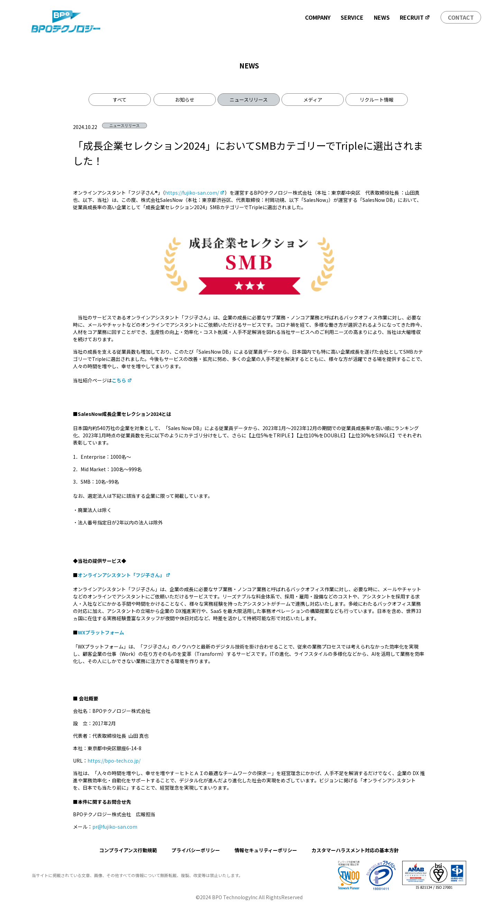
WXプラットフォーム (101, 632)
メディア (312, 99)
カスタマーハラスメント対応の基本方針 (355, 850)
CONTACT (461, 17)
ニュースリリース (249, 99)
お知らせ (184, 99)
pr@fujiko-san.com (114, 826)
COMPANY (318, 17)
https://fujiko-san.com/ (195, 192)
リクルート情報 (377, 99)
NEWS (382, 17)
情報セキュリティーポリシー (265, 850)
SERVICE (352, 17)
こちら (122, 380)
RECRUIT (415, 17)
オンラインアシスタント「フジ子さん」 (124, 574)
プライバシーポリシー (196, 850)
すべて (120, 99)
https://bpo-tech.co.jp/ (113, 760)
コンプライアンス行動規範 (128, 850)
